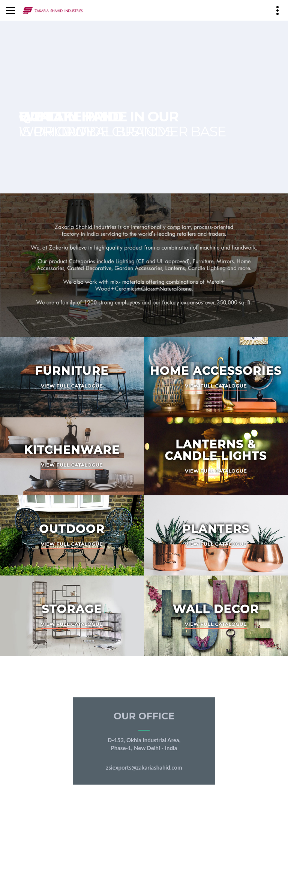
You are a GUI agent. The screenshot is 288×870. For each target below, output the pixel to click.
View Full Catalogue (72, 386)
